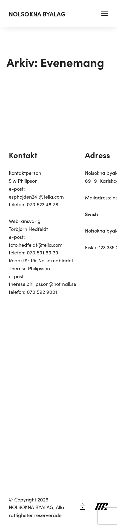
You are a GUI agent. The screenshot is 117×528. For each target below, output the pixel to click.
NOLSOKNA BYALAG (37, 13)
